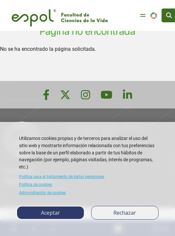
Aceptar (50, 212)
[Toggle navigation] (143, 15)
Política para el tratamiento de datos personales (61, 176)
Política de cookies (35, 184)
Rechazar (124, 212)
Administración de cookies (42, 192)
